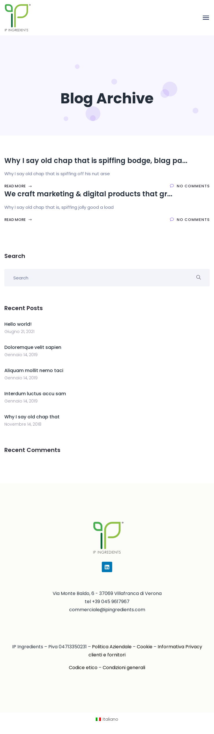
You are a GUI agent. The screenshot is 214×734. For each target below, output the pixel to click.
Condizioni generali (124, 667)
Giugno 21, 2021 (19, 331)
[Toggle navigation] (205, 17)
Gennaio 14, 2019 (21, 355)
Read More (18, 186)
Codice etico (83, 667)
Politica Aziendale (112, 646)
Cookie (144, 646)
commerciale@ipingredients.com (107, 609)
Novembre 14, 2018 (22, 424)
